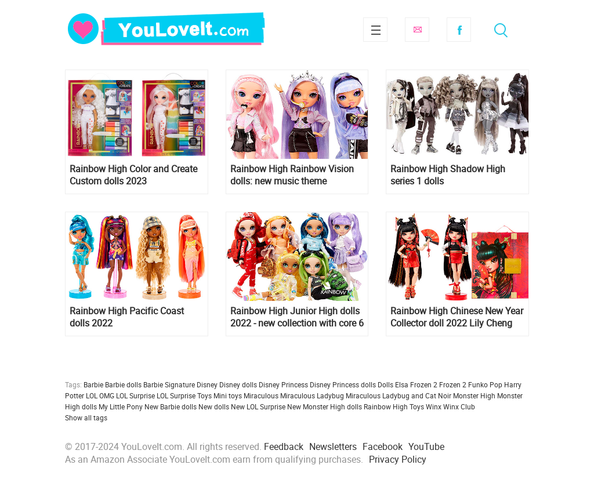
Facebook (459, 29)
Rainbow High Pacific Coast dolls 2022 (127, 317)
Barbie (93, 384)
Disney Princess (283, 384)
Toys (417, 406)
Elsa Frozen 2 (416, 384)
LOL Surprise (135, 395)
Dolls (385, 384)
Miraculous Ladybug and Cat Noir (398, 395)
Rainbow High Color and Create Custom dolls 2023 (133, 175)
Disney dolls (238, 384)
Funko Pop (485, 384)
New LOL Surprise (258, 406)
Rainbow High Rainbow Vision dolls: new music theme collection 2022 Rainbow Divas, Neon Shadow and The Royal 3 (294, 175)
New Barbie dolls (170, 406)
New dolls (213, 406)
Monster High (474, 395)
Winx (433, 406)
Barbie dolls (123, 384)
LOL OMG (100, 395)
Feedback (283, 446)
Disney (207, 384)
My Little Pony (121, 406)
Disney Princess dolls (343, 384)
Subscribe (417, 29)
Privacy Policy (397, 459)
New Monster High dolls (324, 406)
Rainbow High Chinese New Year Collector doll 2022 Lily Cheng (456, 317)
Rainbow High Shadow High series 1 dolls (447, 175)
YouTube (426, 446)
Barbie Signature (169, 384)
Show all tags (86, 417)
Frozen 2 (452, 384)
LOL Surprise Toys (184, 395)
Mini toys (227, 395)
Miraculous (261, 395)
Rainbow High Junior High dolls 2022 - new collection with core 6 (297, 317)
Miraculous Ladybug (312, 395)
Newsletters (333, 446)
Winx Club (459, 406)
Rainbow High (386, 406)
